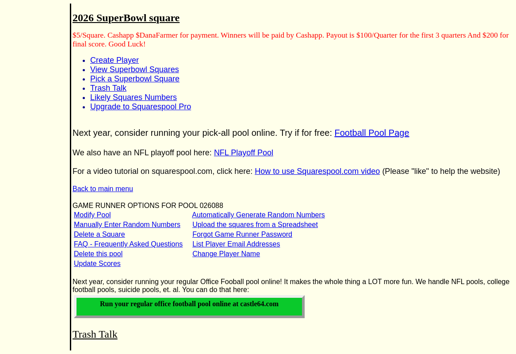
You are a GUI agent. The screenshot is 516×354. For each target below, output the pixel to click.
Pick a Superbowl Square (135, 78)
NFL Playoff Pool (243, 152)
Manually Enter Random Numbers (127, 224)
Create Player (114, 60)
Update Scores (97, 263)
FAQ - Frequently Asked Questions (128, 244)
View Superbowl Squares (134, 69)
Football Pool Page (372, 133)
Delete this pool (98, 254)
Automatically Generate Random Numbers (258, 215)
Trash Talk (108, 88)
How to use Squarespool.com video (317, 171)
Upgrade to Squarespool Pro (140, 106)
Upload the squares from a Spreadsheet (255, 224)
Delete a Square (99, 234)
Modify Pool (92, 215)
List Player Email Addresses (236, 244)
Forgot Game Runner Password (242, 234)
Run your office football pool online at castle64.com (189, 304)
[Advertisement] (30, 146)
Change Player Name (226, 254)
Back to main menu (103, 188)
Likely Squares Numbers (133, 97)
